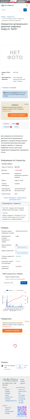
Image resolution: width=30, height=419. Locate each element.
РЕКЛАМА (26, 104)
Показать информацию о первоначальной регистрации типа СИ (15, 198)
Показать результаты (22, 247)
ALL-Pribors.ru (7, 5)
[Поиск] (11, 9)
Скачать (16, 126)
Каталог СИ (22, 389)
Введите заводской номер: (12, 276)
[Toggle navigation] (27, 5)
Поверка (15, 124)
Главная (7, 389)
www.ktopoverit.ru (6, 111)
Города (7, 395)
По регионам (22, 399)
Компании (7, 393)
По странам (22, 395)
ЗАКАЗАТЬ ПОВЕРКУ (18, 115)
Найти (24, 282)
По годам (21, 402)
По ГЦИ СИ (22, 397)
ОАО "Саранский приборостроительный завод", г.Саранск (19, 79)
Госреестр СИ (8, 397)
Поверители (8, 127)
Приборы (7, 391)
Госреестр (6, 123)
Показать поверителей (22, 252)
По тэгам (21, 400)
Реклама (7, 413)
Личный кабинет (9, 411)
